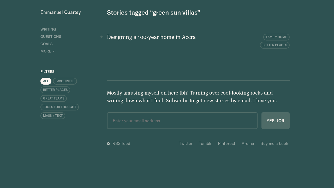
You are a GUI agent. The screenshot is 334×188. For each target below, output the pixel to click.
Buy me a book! (275, 143)
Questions (50, 36)
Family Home (276, 37)
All (46, 81)
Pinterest (226, 143)
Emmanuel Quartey (60, 12)
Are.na (248, 143)
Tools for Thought (59, 107)
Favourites (65, 81)
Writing (48, 29)
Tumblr (205, 143)
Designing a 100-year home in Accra (151, 36)
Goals (46, 44)
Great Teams (53, 98)
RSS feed (118, 143)
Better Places (55, 90)
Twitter (186, 143)
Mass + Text (53, 116)
